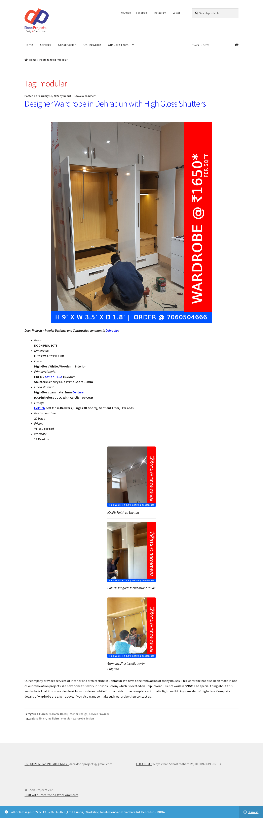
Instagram (160, 12)
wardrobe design (83, 718)
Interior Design (78, 714)
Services (45, 45)
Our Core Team (118, 45)
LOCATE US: (144, 764)
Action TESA (53, 377)
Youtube (126, 12)
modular (66, 718)
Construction (67, 45)
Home (29, 45)
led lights (54, 718)
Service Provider (99, 714)
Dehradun (112, 330)
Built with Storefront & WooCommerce (51, 795)
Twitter (176, 12)
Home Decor (59, 714)
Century (78, 392)
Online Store (92, 45)
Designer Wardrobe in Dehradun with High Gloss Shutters (115, 103)
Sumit (67, 96)
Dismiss (253, 812)
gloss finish (38, 718)
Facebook (142, 12)
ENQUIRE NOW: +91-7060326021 (47, 764)
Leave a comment (85, 96)
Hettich (39, 408)
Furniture (45, 714)
